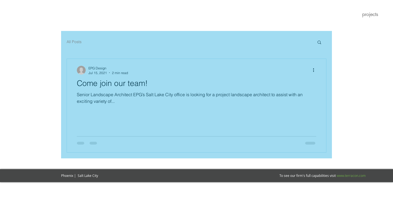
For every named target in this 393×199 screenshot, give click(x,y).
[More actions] (315, 70)
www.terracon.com (351, 175)
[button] (319, 43)
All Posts (74, 41)
